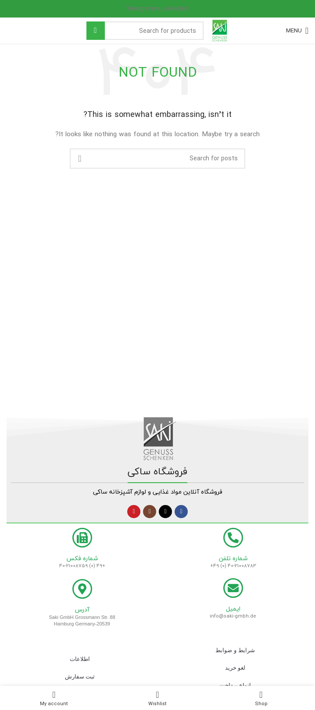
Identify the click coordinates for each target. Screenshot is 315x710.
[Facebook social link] (181, 511)
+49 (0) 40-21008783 (233, 566)
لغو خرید (235, 667)
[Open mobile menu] (297, 30)
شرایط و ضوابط (234, 650)
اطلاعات (80, 659)
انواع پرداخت (235, 685)
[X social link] (165, 511)
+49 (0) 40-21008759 (82, 566)
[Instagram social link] (149, 511)
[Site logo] (220, 29)
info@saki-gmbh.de (233, 616)
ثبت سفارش (80, 676)
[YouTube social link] (133, 511)
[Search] (145, 30)
